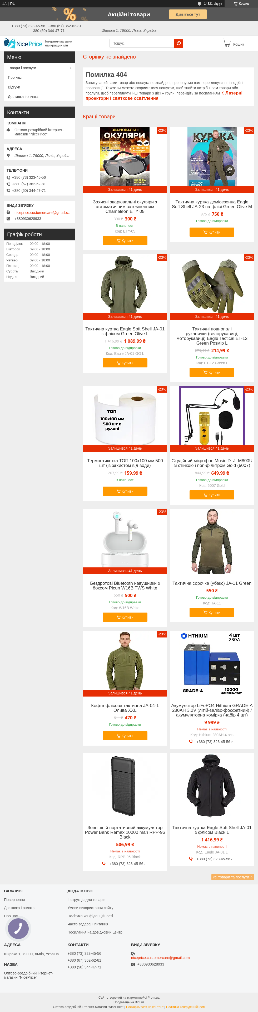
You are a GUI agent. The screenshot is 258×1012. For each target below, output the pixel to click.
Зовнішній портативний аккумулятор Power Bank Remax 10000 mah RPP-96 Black (125, 832)
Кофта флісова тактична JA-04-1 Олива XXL (125, 708)
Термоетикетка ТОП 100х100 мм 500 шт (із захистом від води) (125, 463)
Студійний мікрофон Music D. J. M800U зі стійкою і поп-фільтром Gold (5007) (211, 463)
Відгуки (14, 87)
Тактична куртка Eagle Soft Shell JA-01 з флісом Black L (211, 830)
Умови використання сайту (90, 908)
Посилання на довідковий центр (94, 932)
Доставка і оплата (23, 96)
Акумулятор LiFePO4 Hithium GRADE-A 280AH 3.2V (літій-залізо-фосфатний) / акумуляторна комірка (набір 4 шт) (212, 710)
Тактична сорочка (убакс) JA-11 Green (211, 583)
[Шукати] (178, 43)
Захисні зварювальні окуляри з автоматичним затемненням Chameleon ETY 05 (125, 207)
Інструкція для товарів (86, 900)
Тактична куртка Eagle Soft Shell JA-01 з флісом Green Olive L (125, 331)
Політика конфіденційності (90, 916)
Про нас (15, 77)
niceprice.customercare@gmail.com (43, 212)
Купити (127, 241)
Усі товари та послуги (230, 877)
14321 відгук (213, 4)
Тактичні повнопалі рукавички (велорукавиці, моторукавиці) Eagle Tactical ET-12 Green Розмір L (211, 336)
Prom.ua (154, 997)
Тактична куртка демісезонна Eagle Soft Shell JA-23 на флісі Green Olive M (212, 204)
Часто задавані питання (87, 924)
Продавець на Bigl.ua (129, 1002)
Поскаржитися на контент (144, 1007)
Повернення (14, 900)
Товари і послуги (22, 68)
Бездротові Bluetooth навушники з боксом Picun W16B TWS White (125, 586)
